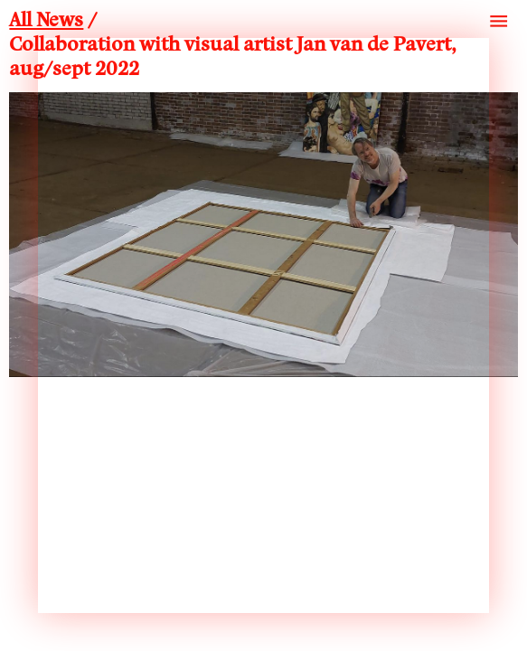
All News (46, 21)
